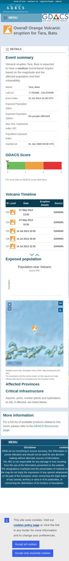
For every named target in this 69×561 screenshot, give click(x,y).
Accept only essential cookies (32, 553)
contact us (32, 1)
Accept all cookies (26, 544)
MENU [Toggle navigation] (10, 18)
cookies (63, 447)
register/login (47, 1)
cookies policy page (26, 525)
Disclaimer (30, 447)
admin (59, 1)
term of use (20, 1)
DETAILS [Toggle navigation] (13, 49)
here (44, 179)
